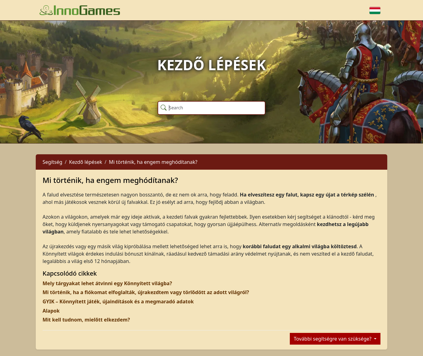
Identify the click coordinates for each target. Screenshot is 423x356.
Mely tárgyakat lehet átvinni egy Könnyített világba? (107, 283)
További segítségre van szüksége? (333, 338)
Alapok (51, 310)
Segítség (52, 162)
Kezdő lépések (85, 162)
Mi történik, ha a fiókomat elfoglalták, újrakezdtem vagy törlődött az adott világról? (146, 292)
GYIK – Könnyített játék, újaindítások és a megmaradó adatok (118, 301)
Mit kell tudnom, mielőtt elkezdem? (86, 319)
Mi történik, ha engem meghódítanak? (153, 162)
